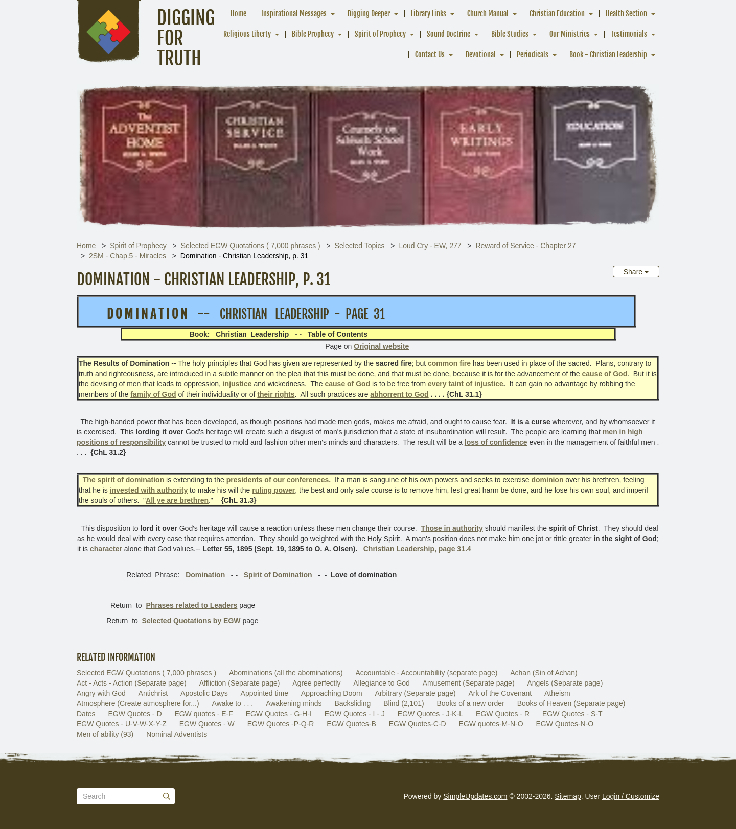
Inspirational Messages (294, 13)
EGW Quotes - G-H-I (279, 714)
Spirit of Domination (278, 575)
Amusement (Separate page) (469, 683)
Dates (86, 714)
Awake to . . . (233, 703)
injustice (237, 384)
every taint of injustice (465, 384)
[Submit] (166, 796)
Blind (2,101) (403, 703)
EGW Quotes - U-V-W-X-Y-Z (122, 724)
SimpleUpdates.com (475, 796)
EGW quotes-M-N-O (491, 724)
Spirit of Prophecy (380, 34)
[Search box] (126, 796)
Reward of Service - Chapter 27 (525, 245)
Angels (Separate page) (565, 683)
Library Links (428, 13)
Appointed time (264, 693)
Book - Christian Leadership (608, 54)
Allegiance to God (381, 683)
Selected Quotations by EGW (191, 621)
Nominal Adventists (176, 734)
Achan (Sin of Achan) (544, 673)
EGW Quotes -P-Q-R (280, 724)
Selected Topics (360, 245)
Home (238, 13)
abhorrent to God (399, 394)
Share (636, 271)
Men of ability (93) (105, 734)
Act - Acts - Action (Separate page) (132, 683)
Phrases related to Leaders (191, 605)
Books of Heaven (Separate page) (571, 703)
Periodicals (532, 54)
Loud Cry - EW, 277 (430, 245)
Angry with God (101, 693)
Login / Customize (630, 796)
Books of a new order (470, 703)
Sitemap (568, 796)
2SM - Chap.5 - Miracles (127, 256)
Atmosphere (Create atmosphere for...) (138, 703)
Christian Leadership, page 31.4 (417, 549)
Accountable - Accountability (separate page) (427, 673)
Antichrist (153, 693)
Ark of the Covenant (500, 693)
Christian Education (557, 13)
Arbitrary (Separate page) (415, 693)
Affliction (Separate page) (239, 683)
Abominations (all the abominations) (286, 673)
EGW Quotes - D (135, 714)
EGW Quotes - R (503, 714)
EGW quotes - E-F (203, 714)
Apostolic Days (204, 693)
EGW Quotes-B (351, 724)
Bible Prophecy (313, 34)
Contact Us (430, 54)
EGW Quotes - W (207, 724)
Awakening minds (293, 703)
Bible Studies (509, 34)
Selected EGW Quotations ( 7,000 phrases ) (250, 245)
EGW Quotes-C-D (417, 724)
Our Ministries (569, 34)
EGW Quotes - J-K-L (430, 714)
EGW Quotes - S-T (572, 714)
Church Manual (488, 13)
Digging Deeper (369, 13)
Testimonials (629, 34)
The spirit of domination (123, 480)
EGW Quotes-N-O (564, 724)
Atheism (557, 693)
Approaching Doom (331, 693)
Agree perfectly (316, 683)
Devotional (481, 54)
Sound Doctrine (448, 34)
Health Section (626, 13)
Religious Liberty (247, 34)
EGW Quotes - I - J (355, 714)
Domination (205, 575)
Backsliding (353, 703)
